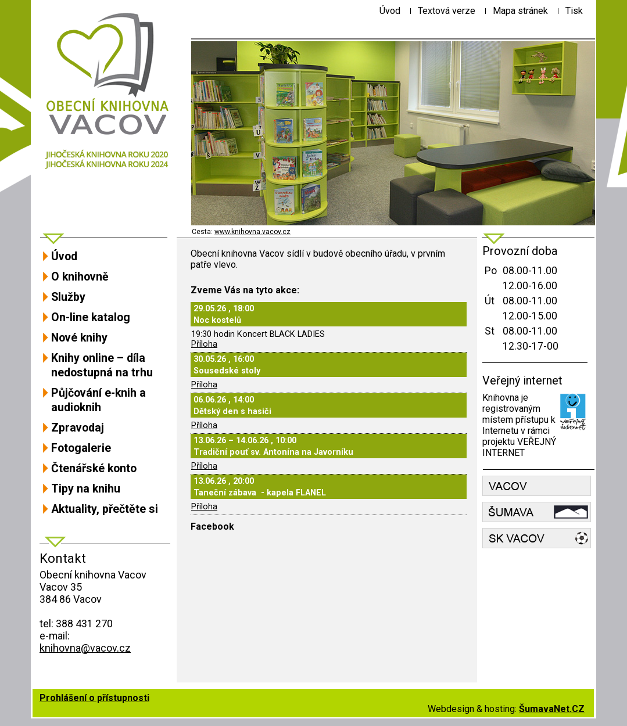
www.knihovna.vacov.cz (252, 232)
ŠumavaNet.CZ (552, 708)
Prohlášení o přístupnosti (94, 697)
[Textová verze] (446, 10)
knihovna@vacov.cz (85, 648)
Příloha (204, 344)
